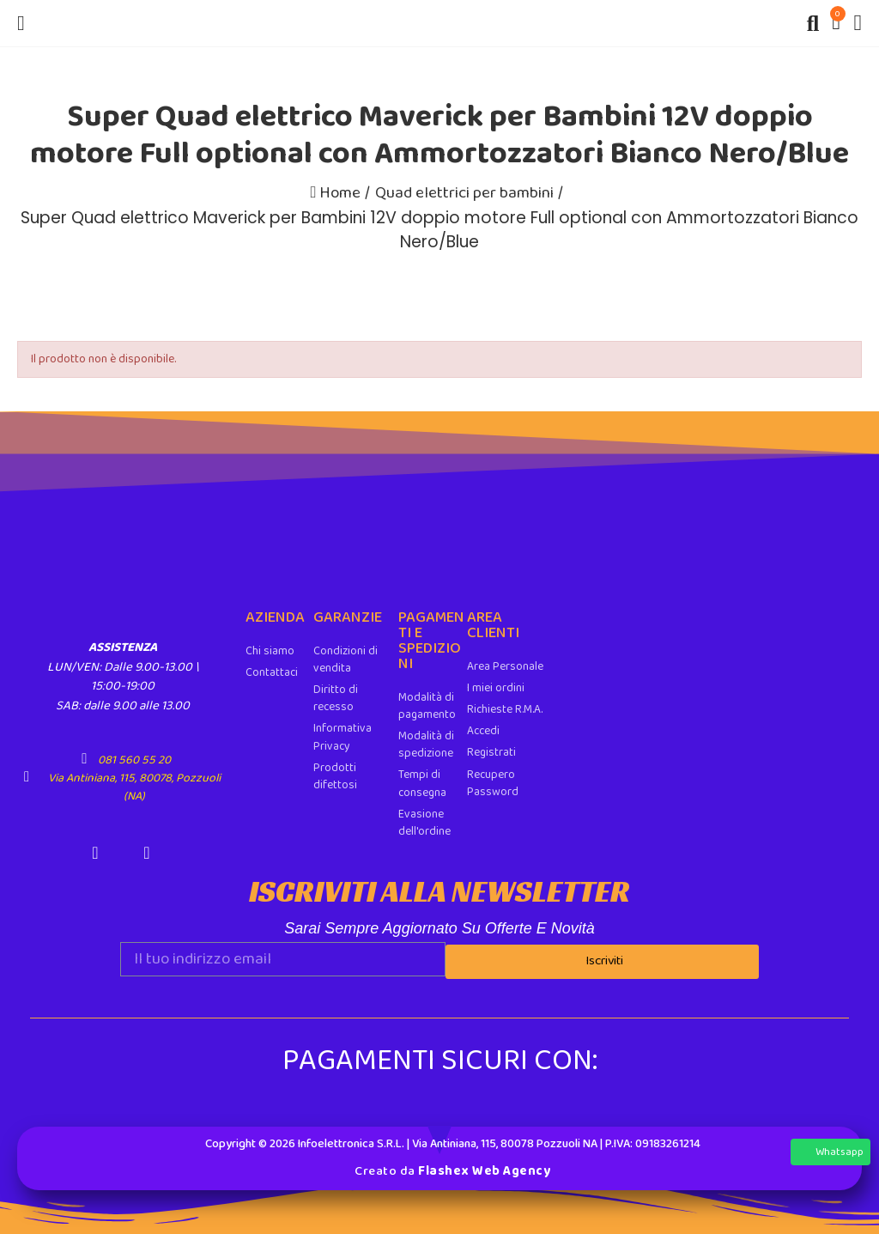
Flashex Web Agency (484, 1168)
